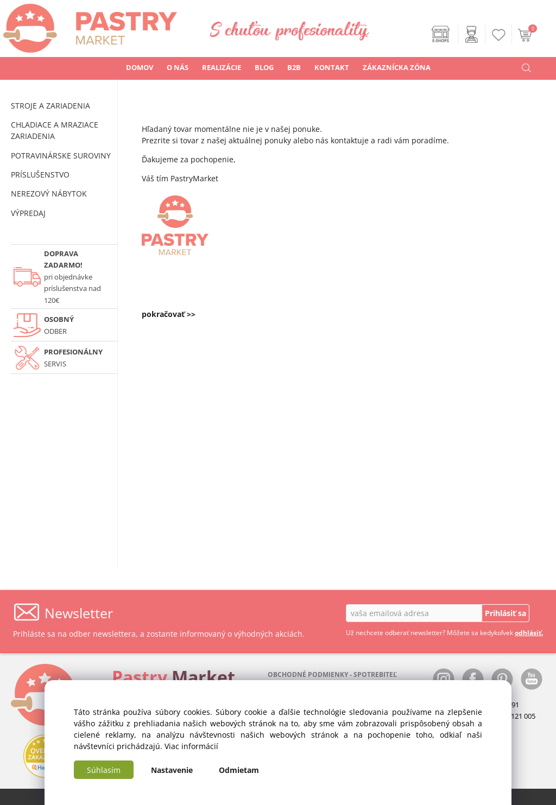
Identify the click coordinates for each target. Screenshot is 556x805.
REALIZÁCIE (221, 67)
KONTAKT (331, 67)
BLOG (264, 67)
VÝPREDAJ (28, 213)
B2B (294, 67)
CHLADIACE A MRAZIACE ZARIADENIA (54, 130)
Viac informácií (191, 746)
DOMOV (139, 67)
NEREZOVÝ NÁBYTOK (49, 193)
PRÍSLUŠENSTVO (40, 174)
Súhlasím (104, 770)
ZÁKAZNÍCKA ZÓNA (397, 67)
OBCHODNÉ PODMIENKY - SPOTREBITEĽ (332, 674)
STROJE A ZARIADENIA (50, 105)
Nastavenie (172, 770)
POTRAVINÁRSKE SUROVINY (61, 155)
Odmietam (239, 770)
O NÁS (177, 67)
